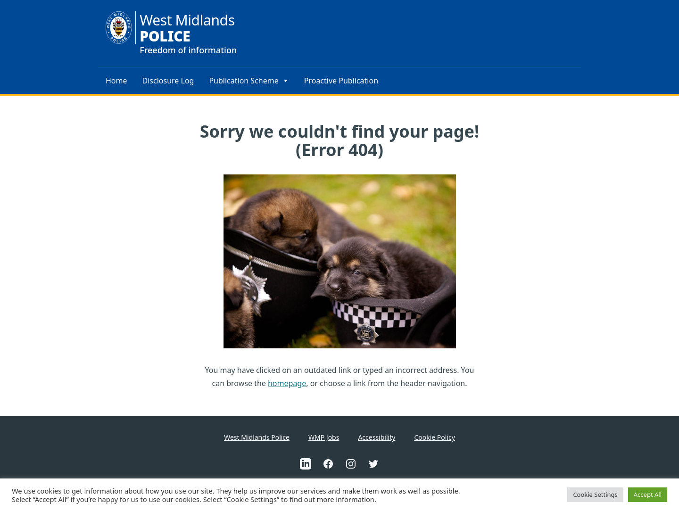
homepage (287, 383)
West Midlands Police (257, 437)
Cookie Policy (434, 437)
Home (116, 80)
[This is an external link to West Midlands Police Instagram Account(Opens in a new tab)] (350, 464)
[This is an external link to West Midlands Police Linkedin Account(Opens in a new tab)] (305, 464)
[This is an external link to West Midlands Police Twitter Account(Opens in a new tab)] (373, 464)
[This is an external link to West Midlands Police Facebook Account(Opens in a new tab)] (328, 464)
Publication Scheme (249, 80)
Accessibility (376, 437)
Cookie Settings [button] (595, 494)
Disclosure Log (168, 80)
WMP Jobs (323, 437)
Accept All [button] (648, 494)
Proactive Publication (341, 80)
